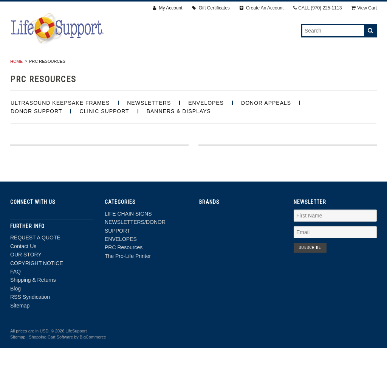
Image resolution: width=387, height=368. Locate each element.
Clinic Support (104, 131)
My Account (167, 8)
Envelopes (206, 123)
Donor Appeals (266, 123)
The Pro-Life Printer (324, 64)
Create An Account (262, 8)
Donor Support (36, 131)
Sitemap (19, 326)
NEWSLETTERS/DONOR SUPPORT (135, 64)
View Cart (364, 8)
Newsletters (149, 123)
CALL (317, 8)
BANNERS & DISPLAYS (179, 131)
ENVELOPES (207, 64)
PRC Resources (259, 64)
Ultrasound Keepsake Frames (60, 123)
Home (16, 81)
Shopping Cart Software (51, 357)
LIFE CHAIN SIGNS (56, 64)
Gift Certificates (210, 8)
